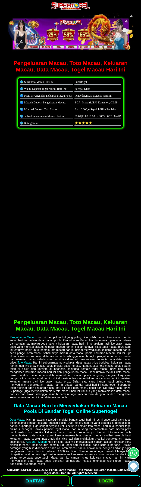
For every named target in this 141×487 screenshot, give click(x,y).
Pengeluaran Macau (22, 337)
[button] (133, 466)
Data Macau (17, 419)
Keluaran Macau (36, 441)
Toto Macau (24, 362)
